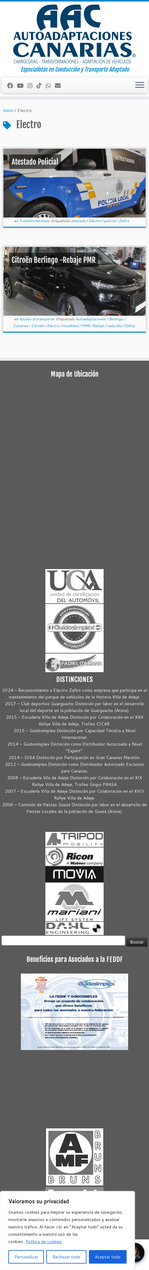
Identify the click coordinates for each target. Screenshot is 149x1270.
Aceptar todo (107, 1257)
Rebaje (99, 325)
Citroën (38, 325)
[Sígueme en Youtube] (22, 85)
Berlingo (116, 319)
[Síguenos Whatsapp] (50, 85)
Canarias (21, 325)
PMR (85, 325)
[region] (67, 1230)
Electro (95, 220)
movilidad (70, 325)
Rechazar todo (66, 1257)
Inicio (8, 110)
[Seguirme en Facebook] (12, 85)
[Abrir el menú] (139, 85)
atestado (78, 220)
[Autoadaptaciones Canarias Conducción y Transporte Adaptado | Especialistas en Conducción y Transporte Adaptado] (74, 34)
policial (110, 220)
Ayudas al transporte (37, 319)
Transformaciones (34, 220)
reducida (114, 325)
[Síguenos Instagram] (31, 85)
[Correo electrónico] (60, 85)
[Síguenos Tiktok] (41, 85)
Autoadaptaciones (91, 319)
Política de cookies (43, 1241)
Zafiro (124, 220)
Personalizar (26, 1257)
